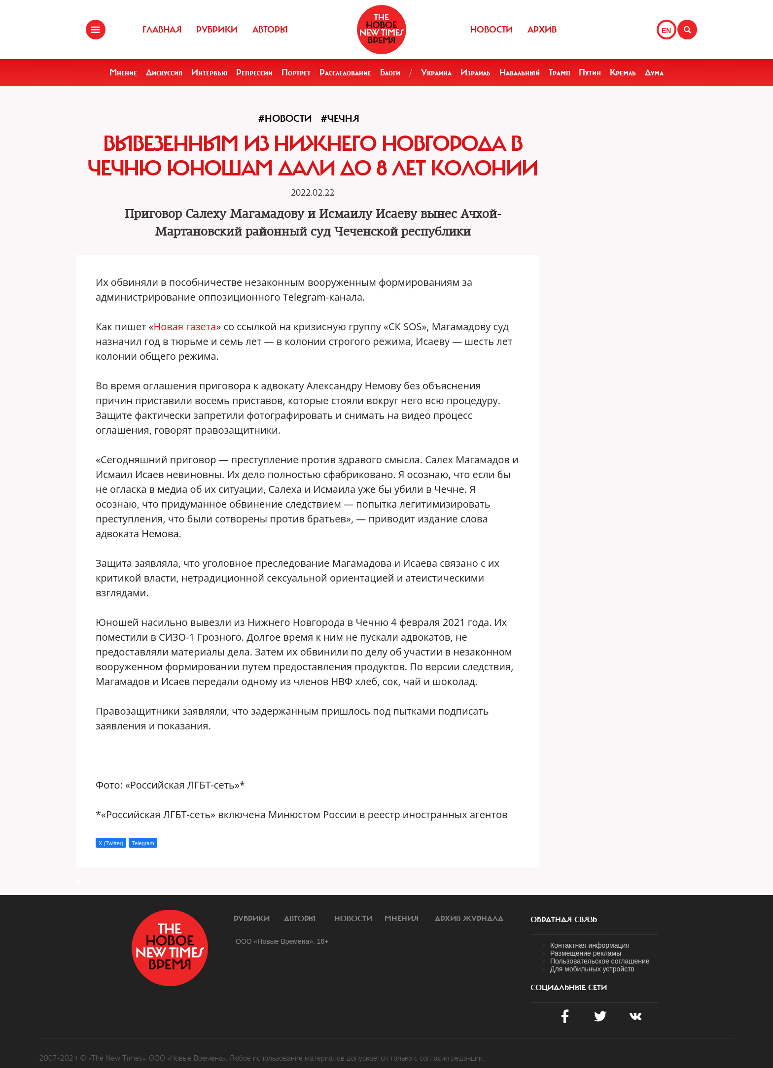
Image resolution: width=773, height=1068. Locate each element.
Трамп (559, 72)
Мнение (123, 72)
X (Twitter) (111, 843)
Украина (436, 72)
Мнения (402, 919)
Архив (542, 29)
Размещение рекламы (585, 953)
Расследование (345, 72)
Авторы (270, 29)
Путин (590, 72)
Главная (161, 29)
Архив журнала (469, 919)
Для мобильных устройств (592, 969)
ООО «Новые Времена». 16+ (282, 941)
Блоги (390, 72)
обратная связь (563, 920)
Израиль (475, 72)
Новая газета (185, 326)
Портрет (296, 72)
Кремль (623, 72)
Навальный (519, 72)
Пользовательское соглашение (600, 961)
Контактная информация (590, 945)
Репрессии (254, 72)
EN (666, 30)
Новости (491, 29)
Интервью (209, 72)
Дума (654, 72)
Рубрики (217, 29)
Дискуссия (164, 72)
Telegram (143, 843)
